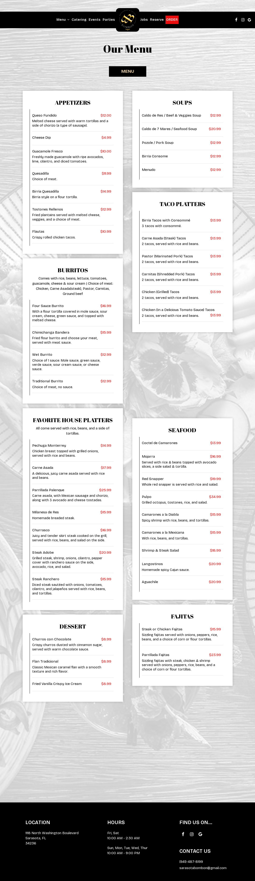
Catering (79, 20)
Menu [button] (62, 20)
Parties (109, 20)
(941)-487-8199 (191, 862)
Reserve (157, 20)
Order (172, 20)
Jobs (144, 20)
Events (94, 20)
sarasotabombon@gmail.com (203, 868)
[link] (127, 20)
